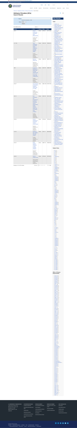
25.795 (55, 169)
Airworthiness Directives (58, 91)
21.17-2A (15, 37)
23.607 (55, 257)
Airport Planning (57, 81)
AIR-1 (55, 367)
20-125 (15, 106)
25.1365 (55, 269)
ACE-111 (56, 310)
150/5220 (56, 168)
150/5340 (56, 180)
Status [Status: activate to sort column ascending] (37, 29)
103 (55, 199)
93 (54, 222)
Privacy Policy (21, 426)
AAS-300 (56, 286)
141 (55, 234)
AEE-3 (55, 344)
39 (54, 181)
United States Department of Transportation (15, 2)
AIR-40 (55, 320)
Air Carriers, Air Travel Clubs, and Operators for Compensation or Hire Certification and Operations (58, 41)
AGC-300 (56, 366)
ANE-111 (56, 290)
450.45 (55, 219)
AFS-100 (56, 314)
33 (54, 174)
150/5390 (56, 244)
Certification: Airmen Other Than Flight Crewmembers (57, 98)
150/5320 (56, 179)
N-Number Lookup (61, 409)
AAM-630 (56, 337)
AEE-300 (56, 345)
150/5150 (56, 239)
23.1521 (55, 208)
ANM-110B (56, 390)
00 (54, 160)
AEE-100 (56, 308)
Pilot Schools (56, 138)
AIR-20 (55, 373)
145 (55, 175)
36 (54, 186)
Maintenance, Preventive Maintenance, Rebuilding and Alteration (58, 66)
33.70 (55, 185)
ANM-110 (56, 292)
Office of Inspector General (14, 426)
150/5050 (56, 203)
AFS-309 (56, 355)
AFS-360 (56, 358)
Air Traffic (35, 8)
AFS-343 (56, 357)
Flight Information (57, 134)
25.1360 (55, 267)
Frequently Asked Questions (63, 412)
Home (15, 10)
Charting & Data (26, 410)
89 (54, 198)
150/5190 (56, 190)
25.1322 (55, 262)
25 (54, 157)
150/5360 (56, 191)
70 (54, 221)
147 (55, 237)
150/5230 (56, 240)
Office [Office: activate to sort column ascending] (41, 29)
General (55, 86)
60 (54, 220)
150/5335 (56, 243)
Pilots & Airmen (45, 8)
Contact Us (10, 410)
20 (54, 150)
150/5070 (56, 204)
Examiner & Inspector (38, 410)
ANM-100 (56, 283)
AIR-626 (55, 315)
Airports (40, 8)
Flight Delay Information (27, 412)
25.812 (55, 209)
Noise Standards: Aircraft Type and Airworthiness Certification (58, 102)
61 (54, 161)
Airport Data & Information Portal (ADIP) (28, 408)
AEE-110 (56, 343)
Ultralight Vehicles (57, 125)
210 (55, 251)
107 (55, 225)
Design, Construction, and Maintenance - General (58, 33)
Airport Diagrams (37, 407)
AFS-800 (56, 279)
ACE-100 (56, 280)
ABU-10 (55, 339)
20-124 (15, 98)
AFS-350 (56, 309)
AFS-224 (56, 351)
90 (54, 155)
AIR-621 (55, 378)
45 (54, 216)
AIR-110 (55, 296)
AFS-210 (56, 316)
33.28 (55, 196)
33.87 (55, 214)
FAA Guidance (37, 412)
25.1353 (55, 264)
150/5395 (56, 245)
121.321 (55, 228)
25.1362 (55, 268)
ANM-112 (56, 302)
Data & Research (53, 8)
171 (55, 246)
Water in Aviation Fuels (23, 106)
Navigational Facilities (58, 119)
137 (55, 233)
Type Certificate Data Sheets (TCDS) (28, 416)
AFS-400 (56, 285)
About (42, 4)
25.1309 (55, 261)
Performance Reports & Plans (39, 414)
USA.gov (25, 426)
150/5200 (56, 167)
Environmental (56, 93)
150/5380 (56, 192)
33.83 (55, 213)
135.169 (55, 232)
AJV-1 (55, 384)
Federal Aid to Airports (58, 54)
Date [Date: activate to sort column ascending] (47, 29)
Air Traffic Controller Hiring (51, 410)
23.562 (55, 256)
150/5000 (56, 178)
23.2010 (55, 255)
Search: (20, 18)
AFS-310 (56, 356)
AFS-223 (56, 350)
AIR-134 (55, 369)
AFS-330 (56, 331)
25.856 (55, 210)
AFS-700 (56, 360)
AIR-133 (55, 368)
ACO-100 (56, 313)
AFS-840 (56, 332)
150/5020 (56, 202)
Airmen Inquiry (61, 405)
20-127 (15, 63)
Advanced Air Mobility (50, 408)
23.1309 (55, 252)
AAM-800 (56, 325)
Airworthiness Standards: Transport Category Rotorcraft (58, 114)
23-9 (14, 53)
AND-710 (56, 387)
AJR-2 (55, 322)
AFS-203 (56, 349)
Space (64, 8)
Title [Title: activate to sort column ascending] (20, 29)
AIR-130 (55, 291)
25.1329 (55, 263)
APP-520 (56, 393)
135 (55, 166)
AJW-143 (56, 385)
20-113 (15, 71)
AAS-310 (56, 338)
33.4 (55, 197)
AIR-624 (55, 321)
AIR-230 (55, 375)
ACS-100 (56, 327)
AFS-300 (56, 277)
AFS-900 (56, 363)
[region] (32, 70)
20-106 (15, 82)
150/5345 (56, 156)
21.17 (55, 184)
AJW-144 (56, 386)
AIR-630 (55, 380)
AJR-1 (55, 307)
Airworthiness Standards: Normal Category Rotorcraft (58, 130)
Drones (67, 8)
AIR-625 (55, 304)
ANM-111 (56, 301)
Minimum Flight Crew (22, 45)
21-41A (15, 91)
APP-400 (56, 298)
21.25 (55, 249)
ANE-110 (56, 295)
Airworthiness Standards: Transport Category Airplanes (58, 29)
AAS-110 (56, 326)
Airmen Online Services (62, 407)
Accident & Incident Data (27, 405)
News (49, 4)
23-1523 (15, 45)
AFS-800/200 (56, 361)
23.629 (55, 258)
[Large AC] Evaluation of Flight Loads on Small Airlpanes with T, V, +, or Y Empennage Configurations (27, 54)
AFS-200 (56, 278)
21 (54, 154)
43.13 (55, 215)
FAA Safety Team (61, 410)
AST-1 (55, 284)
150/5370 (56, 173)
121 (55, 163)
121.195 (55, 227)
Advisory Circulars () (29, 10)
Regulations (59, 8)
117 (55, 187)
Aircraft (31, 8)
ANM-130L (56, 392)
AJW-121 (56, 334)
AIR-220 (55, 374)
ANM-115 (56, 297)
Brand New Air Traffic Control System (51, 406)
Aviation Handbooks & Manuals (39, 409)
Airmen (55, 111)
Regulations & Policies (21, 10)
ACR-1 (55, 340)
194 (55, 207)
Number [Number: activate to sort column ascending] (15, 29)
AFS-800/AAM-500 (57, 362)
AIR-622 (55, 379)
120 (55, 151)
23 (54, 162)
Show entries (17, 27)
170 (55, 193)
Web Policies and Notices (31, 426)
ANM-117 (56, 391)
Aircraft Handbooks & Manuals (39, 405)
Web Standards (39, 426)
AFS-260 (56, 352)
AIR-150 (55, 372)
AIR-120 (55, 289)
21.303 (55, 250)
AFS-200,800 (56, 346)
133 (55, 231)
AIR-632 (55, 381)
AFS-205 (56, 328)
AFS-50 (55, 319)
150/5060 (56, 238)
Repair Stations (57, 90)
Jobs (45, 4)
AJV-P (55, 333)
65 (54, 172)
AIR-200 (55, 303)
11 (54, 226)
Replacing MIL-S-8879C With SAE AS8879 (26, 91)
